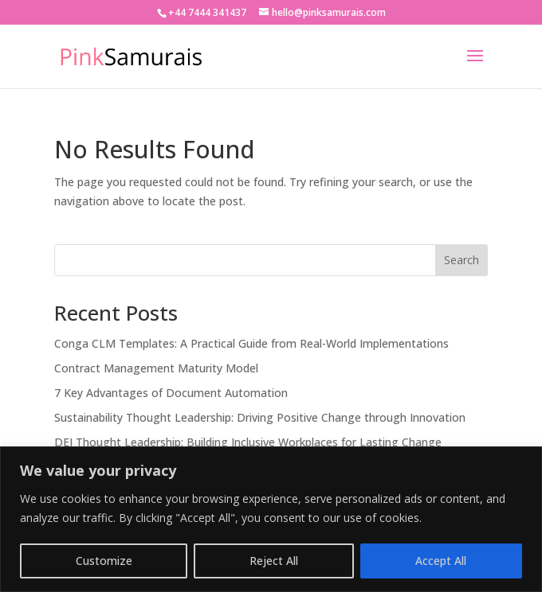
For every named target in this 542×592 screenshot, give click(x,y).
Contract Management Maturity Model (156, 368)
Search (461, 259)
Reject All (273, 560)
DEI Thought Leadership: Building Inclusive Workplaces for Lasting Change (248, 442)
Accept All (440, 560)
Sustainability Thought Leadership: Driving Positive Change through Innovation (259, 417)
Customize (104, 560)
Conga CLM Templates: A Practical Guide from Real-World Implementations (251, 343)
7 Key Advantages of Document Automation (171, 392)
